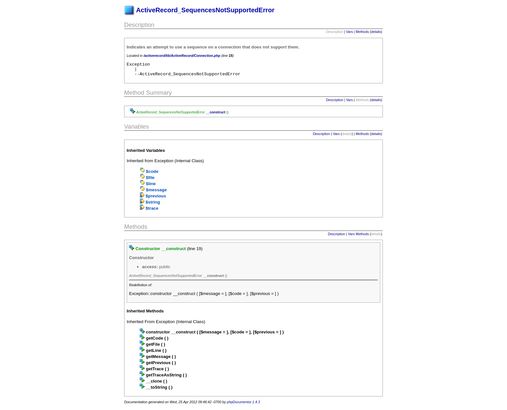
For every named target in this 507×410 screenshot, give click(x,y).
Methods (362, 32)
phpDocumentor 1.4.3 (243, 405)
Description (334, 103)
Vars (349, 32)
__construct (215, 115)
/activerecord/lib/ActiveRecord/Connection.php (182, 56)
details (376, 32)
